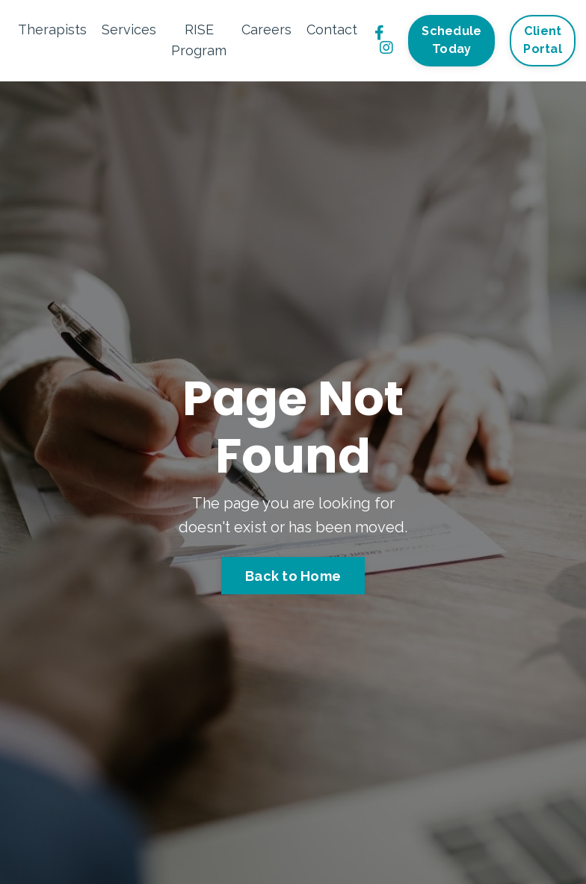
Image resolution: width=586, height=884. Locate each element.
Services (129, 29)
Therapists (52, 29)
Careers (266, 29)
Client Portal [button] (542, 40)
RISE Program (198, 40)
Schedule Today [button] (451, 40)
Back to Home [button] (293, 576)
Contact (331, 29)
